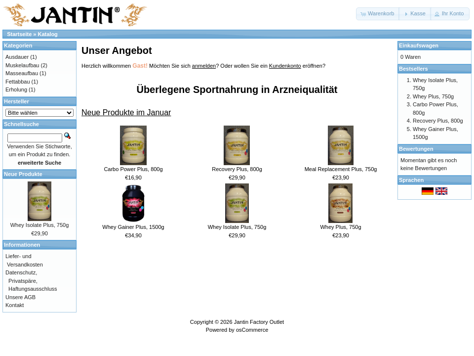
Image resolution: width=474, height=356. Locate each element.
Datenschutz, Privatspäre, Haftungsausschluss (31, 280)
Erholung (16, 89)
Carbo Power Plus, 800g (133, 169)
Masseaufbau (21, 73)
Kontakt (14, 305)
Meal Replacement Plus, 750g (341, 169)
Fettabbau (17, 82)
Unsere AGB (20, 297)
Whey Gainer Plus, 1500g (133, 227)
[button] (378, 13)
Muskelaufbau (22, 65)
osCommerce (252, 330)
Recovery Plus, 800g (237, 169)
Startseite (19, 34)
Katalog (48, 34)
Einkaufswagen (418, 45)
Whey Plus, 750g (340, 227)
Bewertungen (416, 149)
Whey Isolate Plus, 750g (237, 227)
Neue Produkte (23, 174)
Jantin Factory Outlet (259, 322)
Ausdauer (17, 57)
